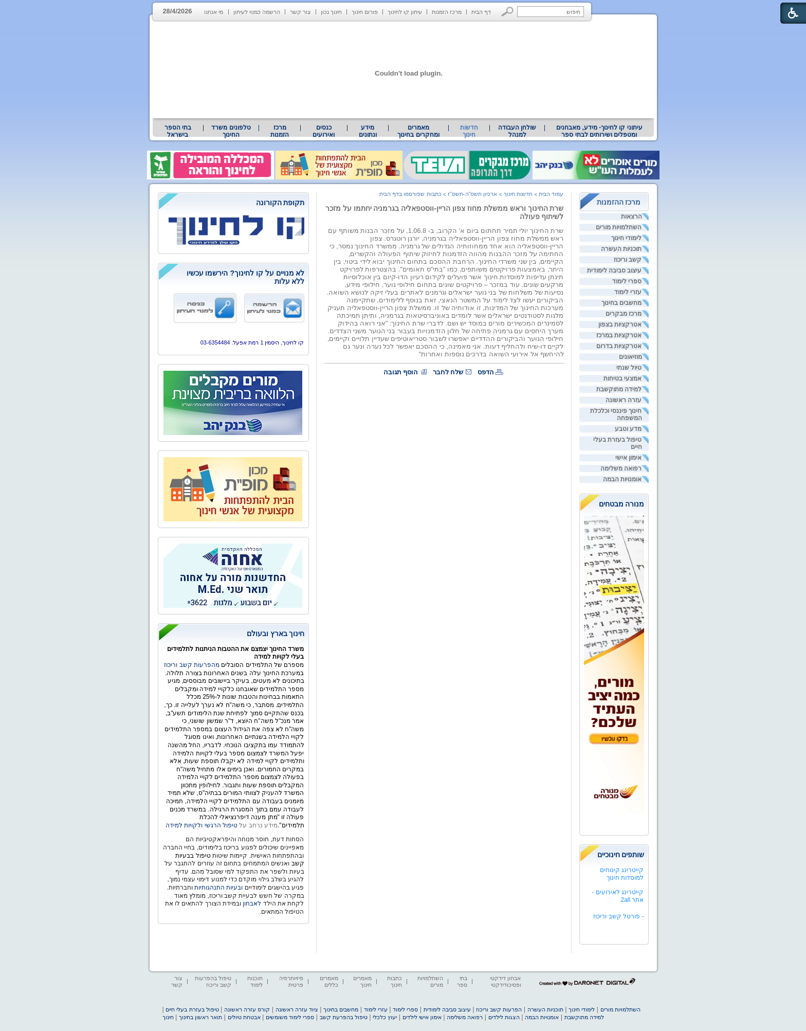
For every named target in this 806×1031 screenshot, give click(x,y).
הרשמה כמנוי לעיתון (256, 12)
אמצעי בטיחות (622, 378)
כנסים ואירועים (324, 131)
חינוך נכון (331, 12)
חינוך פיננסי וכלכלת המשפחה (616, 414)
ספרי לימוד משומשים (290, 1017)
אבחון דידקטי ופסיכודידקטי (505, 981)
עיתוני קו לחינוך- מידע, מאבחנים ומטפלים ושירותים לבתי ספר (599, 131)
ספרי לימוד (627, 281)
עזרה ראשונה (624, 400)
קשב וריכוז (628, 259)
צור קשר (300, 12)
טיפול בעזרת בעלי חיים (617, 443)
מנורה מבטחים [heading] (622, 504)
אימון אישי (628, 457)
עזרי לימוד (628, 292)
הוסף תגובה (400, 372)
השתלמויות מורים (619, 227)
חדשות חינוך (469, 131)
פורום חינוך (365, 12)
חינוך (168, 1017)
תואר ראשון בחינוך (200, 1017)
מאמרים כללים (329, 981)
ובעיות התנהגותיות (218, 887)
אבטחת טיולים (244, 1017)
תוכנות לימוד (255, 981)
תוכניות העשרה (621, 248)
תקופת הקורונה (280, 202)
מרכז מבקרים (624, 313)
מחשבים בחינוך (621, 302)
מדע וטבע (628, 428)
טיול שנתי (629, 367)
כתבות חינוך (394, 981)
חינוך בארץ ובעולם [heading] (276, 633)
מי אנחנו (213, 12)
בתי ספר (462, 981)
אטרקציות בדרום (619, 346)
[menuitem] (599, 131)
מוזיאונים (630, 356)
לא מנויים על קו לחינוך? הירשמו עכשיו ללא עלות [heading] (246, 277)
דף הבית (481, 12)
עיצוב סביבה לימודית (614, 270)
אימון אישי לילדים (422, 1017)
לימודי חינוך (626, 238)
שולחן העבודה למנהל (517, 131)
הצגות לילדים (504, 1017)
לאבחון (252, 903)
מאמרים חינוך (362, 981)
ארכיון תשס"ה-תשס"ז (473, 194)
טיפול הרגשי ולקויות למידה (201, 825)
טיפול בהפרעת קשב (344, 1017)
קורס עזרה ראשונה (247, 1009)
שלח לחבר (448, 372)
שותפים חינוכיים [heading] (621, 855)
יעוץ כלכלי (385, 1017)
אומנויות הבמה (622, 479)
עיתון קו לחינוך (405, 12)
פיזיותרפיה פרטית (291, 981)
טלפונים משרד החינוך (230, 131)
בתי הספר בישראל (177, 131)
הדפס (486, 372)
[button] (507, 11)
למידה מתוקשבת (619, 389)
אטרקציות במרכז (619, 335)
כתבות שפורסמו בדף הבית (410, 194)
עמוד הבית (551, 194)
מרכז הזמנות (447, 12)
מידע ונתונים (368, 131)
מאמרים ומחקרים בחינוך (418, 131)
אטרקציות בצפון (620, 324)
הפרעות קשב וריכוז (499, 1009)
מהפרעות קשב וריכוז (192, 664)
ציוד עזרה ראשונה (297, 1009)
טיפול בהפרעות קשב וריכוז (213, 981)
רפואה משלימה (621, 468)
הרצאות (631, 216)
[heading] (233, 203)
